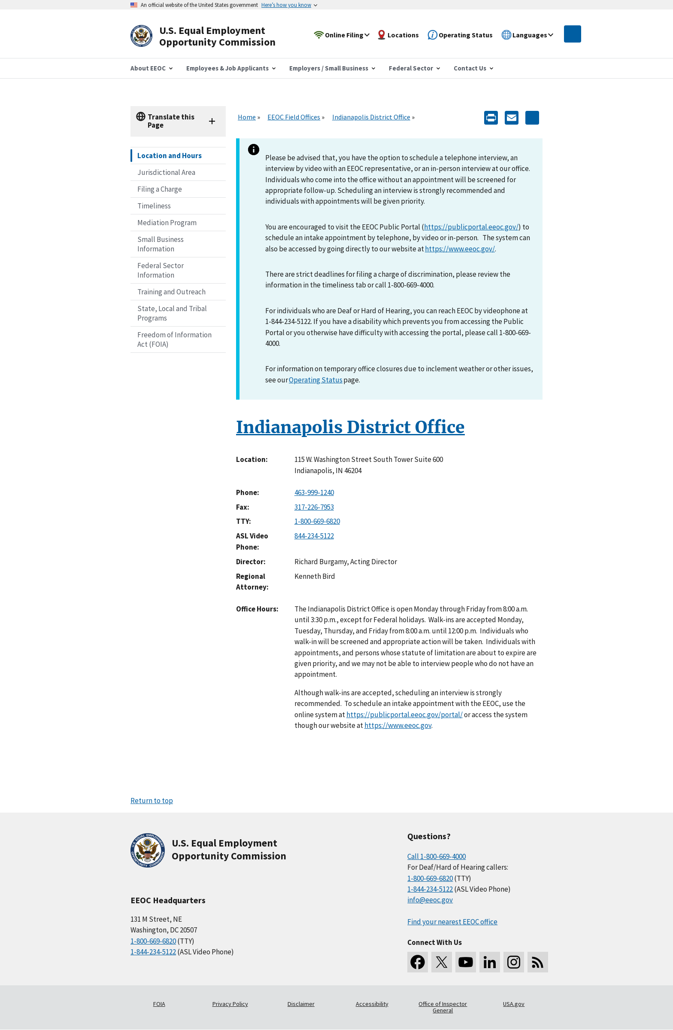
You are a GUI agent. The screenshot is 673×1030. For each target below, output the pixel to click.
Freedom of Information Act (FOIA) (174, 339)
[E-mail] (511, 117)
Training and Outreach (171, 291)
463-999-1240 (314, 492)
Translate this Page (171, 121)
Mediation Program (167, 222)
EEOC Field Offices (293, 117)
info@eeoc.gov (430, 900)
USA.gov (513, 1004)
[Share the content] (532, 117)
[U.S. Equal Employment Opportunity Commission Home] (212, 36)
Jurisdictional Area (166, 172)
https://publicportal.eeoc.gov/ (471, 227)
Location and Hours (169, 155)
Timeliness (154, 206)
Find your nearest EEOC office (452, 921)
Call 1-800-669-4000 (436, 856)
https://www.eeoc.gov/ (460, 249)
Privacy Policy (230, 1004)
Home (247, 117)
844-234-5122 (314, 536)
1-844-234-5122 (153, 952)
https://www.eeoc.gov (397, 725)
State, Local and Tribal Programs (172, 313)
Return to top (151, 800)
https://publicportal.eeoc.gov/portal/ (404, 714)
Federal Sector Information (160, 270)
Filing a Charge (159, 189)
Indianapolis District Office (371, 117)
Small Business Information (160, 244)
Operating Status (316, 380)
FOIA (159, 1004)
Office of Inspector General (442, 1007)
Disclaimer (301, 1004)
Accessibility (372, 1004)
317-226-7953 (314, 507)
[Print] (491, 117)
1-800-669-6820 (317, 521)
